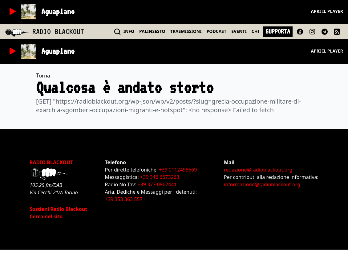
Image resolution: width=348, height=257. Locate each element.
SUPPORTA (277, 31)
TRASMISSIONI (186, 31)
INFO (129, 31)
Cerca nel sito (46, 216)
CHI (255, 31)
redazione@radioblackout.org (258, 169)
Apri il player (327, 11)
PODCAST (216, 31)
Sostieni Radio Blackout (58, 209)
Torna (43, 75)
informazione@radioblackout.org (262, 184)
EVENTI (239, 31)
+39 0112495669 (178, 169)
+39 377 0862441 (156, 184)
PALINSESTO (152, 31)
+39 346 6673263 (159, 177)
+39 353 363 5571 (125, 199)
